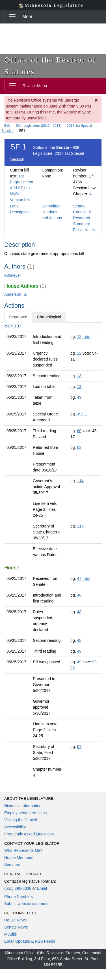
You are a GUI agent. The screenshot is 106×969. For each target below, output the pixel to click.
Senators (12, 864)
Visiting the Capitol (20, 820)
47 (79, 578)
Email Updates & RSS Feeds (29, 941)
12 (79, 336)
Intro (86, 336)
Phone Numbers (18, 896)
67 (79, 746)
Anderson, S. (15, 294)
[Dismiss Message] (96, 100)
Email (42, 888)
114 (80, 481)
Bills (7, 126)
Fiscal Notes (84, 230)
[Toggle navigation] (12, 16)
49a (80, 414)
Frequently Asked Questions (29, 834)
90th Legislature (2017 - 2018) (38, 126)
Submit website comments (27, 903)
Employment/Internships (25, 813)
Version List (20, 200)
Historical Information (23, 805)
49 (79, 397)
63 (79, 447)
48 (79, 595)
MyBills (10, 934)
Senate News (16, 927)
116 (80, 526)
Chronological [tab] (49, 317)
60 (79, 430)
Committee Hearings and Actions (52, 212)
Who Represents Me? (23, 850)
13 (79, 376)
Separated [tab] (18, 317)
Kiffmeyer (12, 275)
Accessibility (15, 827)
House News (15, 920)
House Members (18, 857)
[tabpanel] (53, 552)
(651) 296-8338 (17, 888)
